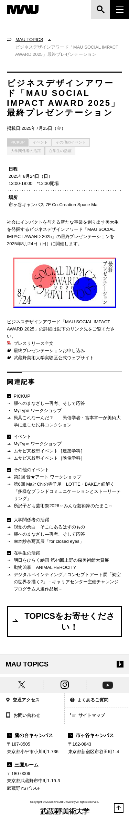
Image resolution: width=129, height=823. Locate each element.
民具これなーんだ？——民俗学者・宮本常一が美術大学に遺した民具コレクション (64, 421)
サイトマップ (87, 715)
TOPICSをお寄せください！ (63, 621)
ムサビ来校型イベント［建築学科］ (46, 451)
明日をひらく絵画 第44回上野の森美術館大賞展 (58, 560)
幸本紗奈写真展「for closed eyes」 (45, 541)
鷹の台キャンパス (30, 735)
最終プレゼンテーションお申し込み (46, 350)
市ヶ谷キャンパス (91, 735)
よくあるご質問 (89, 700)
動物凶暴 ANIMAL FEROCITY (41, 567)
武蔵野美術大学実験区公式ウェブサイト (50, 357)
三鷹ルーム (23, 764)
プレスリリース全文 (30, 343)
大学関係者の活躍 (26, 151)
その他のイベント (71, 142)
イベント (40, 142)
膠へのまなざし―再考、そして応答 (46, 403)
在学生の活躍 (60, 151)
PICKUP (18, 142)
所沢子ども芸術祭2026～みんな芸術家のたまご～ (60, 506)
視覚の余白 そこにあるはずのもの (46, 527)
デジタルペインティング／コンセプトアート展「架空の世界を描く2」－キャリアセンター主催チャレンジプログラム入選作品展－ (64, 581)
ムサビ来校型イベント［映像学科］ (46, 458)
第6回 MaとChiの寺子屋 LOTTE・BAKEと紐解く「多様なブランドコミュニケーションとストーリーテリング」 (64, 491)
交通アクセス (23, 700)
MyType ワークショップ (34, 411)
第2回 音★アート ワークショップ (44, 477)
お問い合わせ (23, 716)
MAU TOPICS (29, 39)
